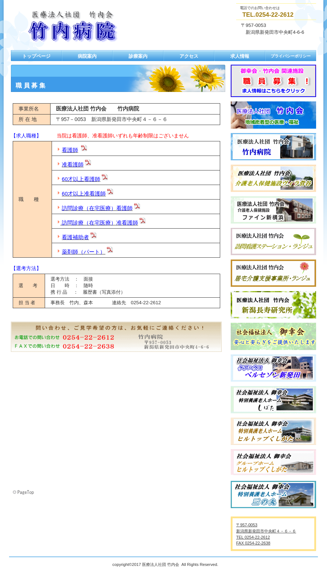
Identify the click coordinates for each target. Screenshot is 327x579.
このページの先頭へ (24, 492)
